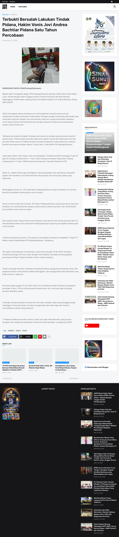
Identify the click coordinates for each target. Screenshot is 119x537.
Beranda (5, 1)
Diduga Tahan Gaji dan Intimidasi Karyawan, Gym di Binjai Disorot (105, 160)
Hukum (18, 330)
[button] (115, 7)
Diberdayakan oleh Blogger (97, 367)
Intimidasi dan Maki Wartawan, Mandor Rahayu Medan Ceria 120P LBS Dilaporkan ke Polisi (106, 285)
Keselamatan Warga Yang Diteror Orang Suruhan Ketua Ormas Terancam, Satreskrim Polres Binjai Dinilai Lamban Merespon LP (106, 195)
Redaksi (12, 1)
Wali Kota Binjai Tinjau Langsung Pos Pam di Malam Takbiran (106, 270)
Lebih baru (8, 378)
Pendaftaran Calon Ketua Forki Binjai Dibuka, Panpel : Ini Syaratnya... (66, 368)
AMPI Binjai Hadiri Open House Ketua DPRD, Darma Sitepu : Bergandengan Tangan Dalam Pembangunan (104, 397)
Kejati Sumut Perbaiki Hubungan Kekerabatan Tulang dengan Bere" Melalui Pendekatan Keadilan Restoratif (105, 176)
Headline (14, 14)
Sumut (25, 330)
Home (12, 7)
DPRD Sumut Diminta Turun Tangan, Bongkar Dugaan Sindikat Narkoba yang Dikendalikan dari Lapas (106, 233)
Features (22, 7)
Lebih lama (73, 378)
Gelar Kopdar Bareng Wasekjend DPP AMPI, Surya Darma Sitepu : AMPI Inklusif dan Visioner (106, 301)
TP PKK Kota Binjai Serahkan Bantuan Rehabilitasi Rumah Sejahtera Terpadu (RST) (13, 368)
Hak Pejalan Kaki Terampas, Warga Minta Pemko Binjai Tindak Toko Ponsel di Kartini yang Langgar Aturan (105, 215)
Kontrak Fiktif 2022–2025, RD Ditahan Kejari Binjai (40, 367)
